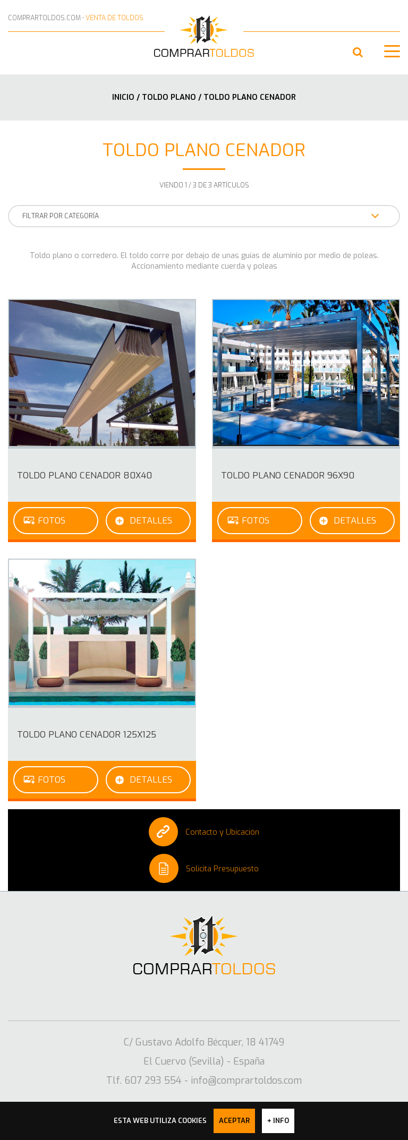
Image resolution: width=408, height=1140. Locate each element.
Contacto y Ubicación (204, 831)
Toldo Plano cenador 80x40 (84, 475)
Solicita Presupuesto (204, 868)
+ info (278, 1120)
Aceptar (234, 1120)
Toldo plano (170, 97)
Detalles (151, 520)
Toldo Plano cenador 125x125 (86, 734)
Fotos (51, 520)
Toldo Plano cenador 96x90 (287, 475)
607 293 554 (14, 53)
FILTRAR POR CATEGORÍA (200, 215)
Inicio (123, 97)
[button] (358, 52)
